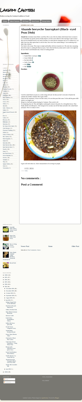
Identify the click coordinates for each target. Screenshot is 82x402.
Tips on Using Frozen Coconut (13, 245)
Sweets (5, 157)
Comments (7, 382)
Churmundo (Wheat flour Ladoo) (11, 338)
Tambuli (5, 159)
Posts (6, 379)
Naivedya (5, 124)
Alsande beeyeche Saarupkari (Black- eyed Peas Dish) (11, 361)
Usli (4, 166)
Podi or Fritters (7, 134)
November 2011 (10, 291)
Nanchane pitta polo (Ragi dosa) (11, 306)
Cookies (5, 91)
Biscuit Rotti (13, 263)
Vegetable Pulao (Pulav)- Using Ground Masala (13, 229)
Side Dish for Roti (7, 147)
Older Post (75, 246)
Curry (26, 170)
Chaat (4, 85)
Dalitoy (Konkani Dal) (11, 309)
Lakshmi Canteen (17, 10)
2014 (6, 279)
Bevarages (5, 74)
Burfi (4, 80)
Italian (4, 110)
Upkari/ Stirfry (6, 164)
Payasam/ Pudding (8, 130)
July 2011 (8, 300)
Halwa (4, 103)
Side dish (5, 143)
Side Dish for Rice (7, 145)
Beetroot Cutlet (10, 315)
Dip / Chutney (6, 97)
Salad (4, 140)
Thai (4, 161)
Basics (5, 72)
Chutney (5, 87)
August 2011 (9, 298)
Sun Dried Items (7, 153)
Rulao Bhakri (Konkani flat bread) (11, 312)
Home (5, 21)
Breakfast (5, 78)
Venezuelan (6, 168)
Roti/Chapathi (6, 138)
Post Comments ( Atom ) (34, 250)
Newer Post (25, 246)
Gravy (4, 101)
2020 (6, 275)
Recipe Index (46, 21)
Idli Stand (25, 21)
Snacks (5, 149)
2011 (6, 286)
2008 (6, 372)
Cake (4, 82)
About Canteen (14, 21)
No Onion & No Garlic (8, 126)
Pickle (4, 132)
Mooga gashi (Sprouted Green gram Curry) (10, 348)
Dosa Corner (35, 21)
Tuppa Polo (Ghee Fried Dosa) (13, 237)
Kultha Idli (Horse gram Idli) (10, 323)
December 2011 (10, 288)
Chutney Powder (7, 89)
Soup (4, 151)
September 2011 (10, 295)
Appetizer (5, 70)
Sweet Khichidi (7, 155)
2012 (6, 284)
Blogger (57, 398)
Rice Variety (6, 136)
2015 (6, 277)
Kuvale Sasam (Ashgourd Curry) (11, 327)
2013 (6, 282)
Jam (4, 115)
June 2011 (8, 369)
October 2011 (9, 293)
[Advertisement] (50, 234)
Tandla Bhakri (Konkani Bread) (10, 331)
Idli (4, 106)
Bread (4, 76)
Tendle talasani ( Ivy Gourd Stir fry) (11, 356)
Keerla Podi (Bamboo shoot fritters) (11, 352)
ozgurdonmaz (44, 398)
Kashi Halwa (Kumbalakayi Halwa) (10, 319)
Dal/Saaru (5, 95)
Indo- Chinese (6, 108)
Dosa (4, 99)
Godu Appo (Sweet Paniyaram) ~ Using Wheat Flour (11, 343)
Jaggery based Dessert (9, 112)
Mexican (5, 120)
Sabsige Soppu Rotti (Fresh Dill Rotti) (11, 302)
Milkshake (5, 122)
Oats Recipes (6, 128)
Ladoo (4, 117)
